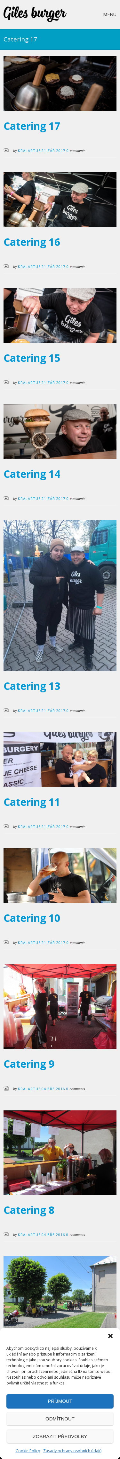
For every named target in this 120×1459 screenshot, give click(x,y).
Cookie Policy (28, 1451)
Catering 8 (29, 1210)
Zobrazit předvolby (60, 1436)
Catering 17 (32, 126)
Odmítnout (60, 1418)
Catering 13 (32, 686)
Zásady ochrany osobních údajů (72, 1451)
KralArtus (29, 150)
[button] (110, 1336)
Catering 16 (32, 242)
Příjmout (60, 1401)
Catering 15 (32, 358)
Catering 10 (32, 918)
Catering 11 (32, 802)
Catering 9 (29, 1064)
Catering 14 (32, 474)
